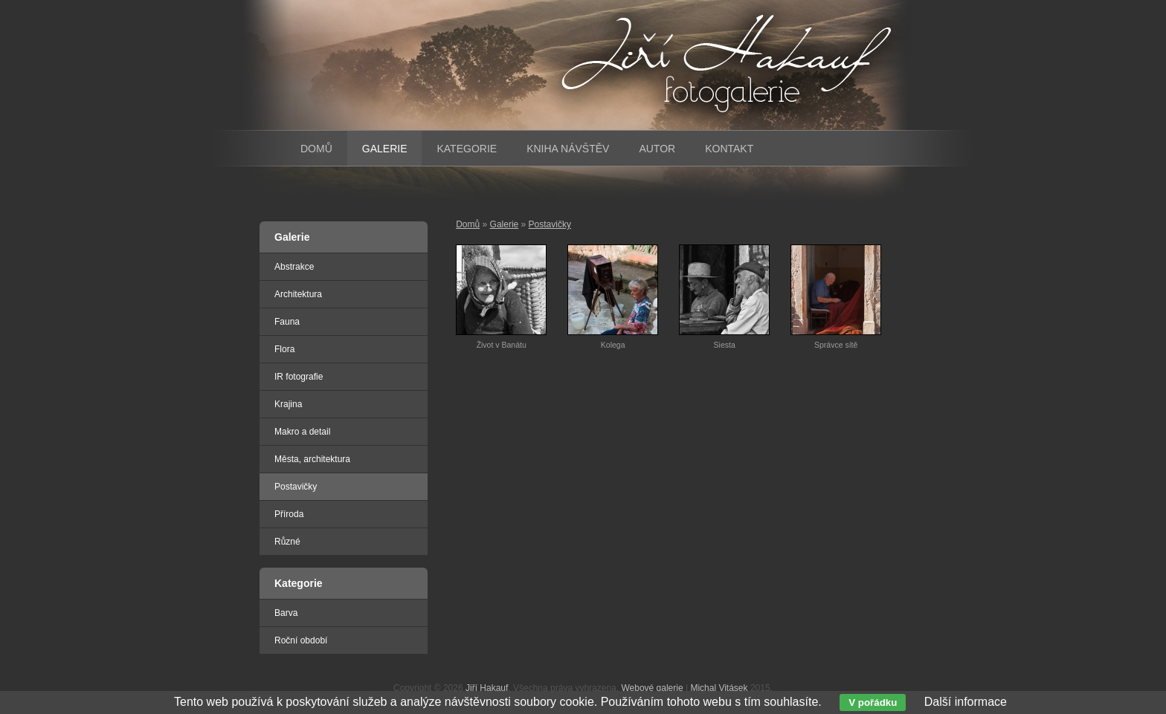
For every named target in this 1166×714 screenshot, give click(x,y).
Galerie (504, 224)
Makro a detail (302, 431)
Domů (468, 224)
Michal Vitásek (718, 688)
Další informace (965, 701)
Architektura (298, 294)
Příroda (288, 514)
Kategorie (467, 149)
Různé (287, 541)
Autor (657, 149)
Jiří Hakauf (487, 688)
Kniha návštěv (567, 149)
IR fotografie (298, 376)
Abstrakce (294, 267)
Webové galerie (652, 688)
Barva (285, 613)
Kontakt (729, 149)
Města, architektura (312, 459)
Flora (284, 349)
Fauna (287, 322)
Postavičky (550, 224)
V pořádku (872, 702)
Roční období (300, 640)
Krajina (288, 404)
